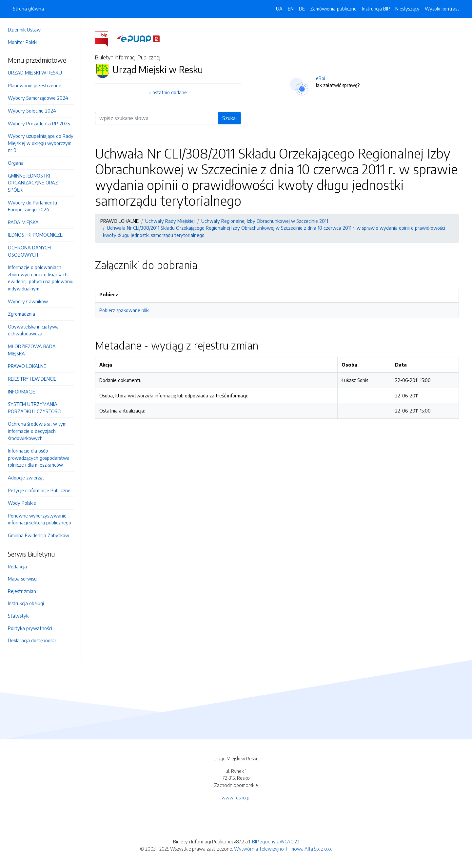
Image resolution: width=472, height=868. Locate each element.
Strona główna (28, 8)
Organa (16, 163)
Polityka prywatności (30, 628)
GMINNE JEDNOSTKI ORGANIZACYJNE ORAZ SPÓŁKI (33, 183)
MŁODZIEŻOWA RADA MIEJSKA (32, 349)
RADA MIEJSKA (23, 222)
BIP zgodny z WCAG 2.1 (275, 841)
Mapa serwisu (22, 579)
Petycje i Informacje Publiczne (39, 490)
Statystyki (19, 616)
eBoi (320, 78)
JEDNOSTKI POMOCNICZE (35, 235)
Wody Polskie (22, 503)
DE (302, 8)
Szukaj (229, 118)
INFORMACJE (21, 391)
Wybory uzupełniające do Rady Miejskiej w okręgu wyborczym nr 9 (40, 143)
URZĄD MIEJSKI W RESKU (35, 72)
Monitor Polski (22, 42)
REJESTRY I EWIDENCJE (32, 379)
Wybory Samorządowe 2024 (38, 98)
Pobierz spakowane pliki (124, 310)
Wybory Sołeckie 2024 (32, 111)
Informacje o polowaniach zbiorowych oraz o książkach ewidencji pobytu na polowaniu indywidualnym (40, 277)
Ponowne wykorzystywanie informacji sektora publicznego (39, 519)
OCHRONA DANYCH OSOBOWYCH (29, 251)
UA (279, 8)
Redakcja (17, 566)
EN (291, 8)
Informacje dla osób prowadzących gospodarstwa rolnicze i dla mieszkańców (38, 458)
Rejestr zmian (22, 591)
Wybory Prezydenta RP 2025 (39, 123)
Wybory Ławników (28, 301)
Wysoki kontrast (442, 8)
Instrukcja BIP (376, 8)
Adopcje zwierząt (26, 477)
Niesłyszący (407, 8)
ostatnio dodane (169, 92)
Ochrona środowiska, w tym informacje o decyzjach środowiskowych (37, 431)
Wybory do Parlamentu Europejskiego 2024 (32, 206)
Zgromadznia (21, 314)
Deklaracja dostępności (32, 640)
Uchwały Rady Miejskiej (170, 221)
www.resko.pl (236, 797)
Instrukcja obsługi (26, 603)
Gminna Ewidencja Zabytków (38, 535)
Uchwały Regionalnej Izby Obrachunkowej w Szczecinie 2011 (264, 221)
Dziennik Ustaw (24, 29)
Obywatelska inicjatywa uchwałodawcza (33, 330)
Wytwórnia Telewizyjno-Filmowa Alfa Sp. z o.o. (283, 849)
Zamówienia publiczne (333, 8)
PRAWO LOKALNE (27, 366)
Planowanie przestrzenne (34, 85)
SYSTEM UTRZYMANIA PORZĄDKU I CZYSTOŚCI (34, 407)
